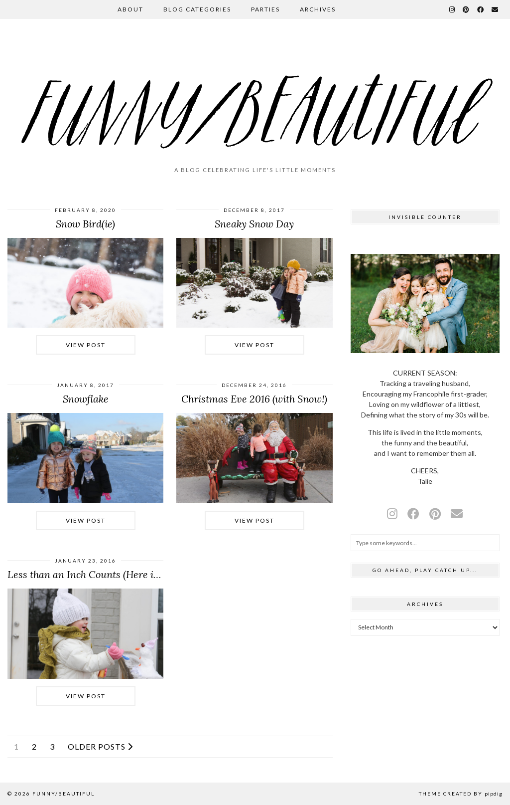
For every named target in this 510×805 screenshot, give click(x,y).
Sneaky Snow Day (254, 223)
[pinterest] (435, 513)
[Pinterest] (466, 9)
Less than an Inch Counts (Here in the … (96, 574)
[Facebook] (481, 9)
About (130, 9)
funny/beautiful (63, 794)
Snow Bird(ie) (85, 223)
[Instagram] (452, 9)
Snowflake (86, 399)
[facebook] (413, 513)
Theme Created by (461, 794)
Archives (318, 9)
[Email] (495, 9)
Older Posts (100, 746)
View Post (86, 345)
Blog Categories (197, 9)
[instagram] (392, 513)
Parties (265, 9)
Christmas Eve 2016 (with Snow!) (254, 399)
